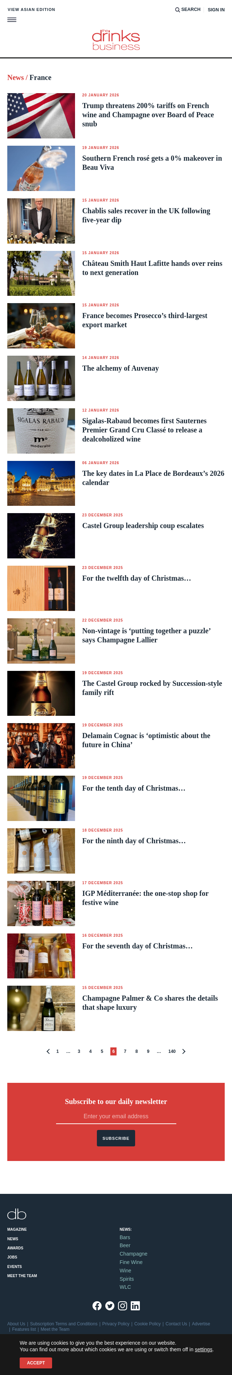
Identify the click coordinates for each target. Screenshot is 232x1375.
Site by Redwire (22, 1357)
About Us (16, 1323)
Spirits (127, 1279)
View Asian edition (31, 9)
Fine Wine (131, 1262)
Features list (24, 1329)
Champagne (134, 1254)
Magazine (17, 1229)
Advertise (201, 1323)
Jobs (12, 1257)
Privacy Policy (116, 1323)
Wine (125, 1270)
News (12, 1239)
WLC (125, 1287)
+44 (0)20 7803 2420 (35, 1346)
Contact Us (176, 1323)
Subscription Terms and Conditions (63, 1323)
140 (172, 1051)
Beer (125, 1245)
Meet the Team (22, 1276)
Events (14, 1267)
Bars (125, 1237)
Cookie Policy (147, 1323)
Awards (15, 1248)
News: (126, 1229)
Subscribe (116, 1138)
